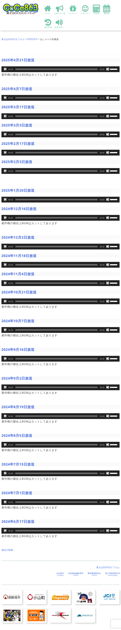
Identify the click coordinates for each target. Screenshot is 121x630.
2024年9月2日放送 (16, 378)
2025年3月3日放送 (16, 125)
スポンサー (85, 10)
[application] (60, 69)
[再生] (5, 69)
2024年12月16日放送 (19, 208)
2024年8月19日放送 (17, 406)
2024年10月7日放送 (17, 320)
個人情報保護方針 (112, 574)
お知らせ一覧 (59, 10)
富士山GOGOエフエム (13, 39)
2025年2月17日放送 (17, 143)
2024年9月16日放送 (17, 349)
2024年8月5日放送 (16, 435)
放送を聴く (59, 23)
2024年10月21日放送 (19, 292)
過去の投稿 (7, 550)
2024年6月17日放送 (17, 521)
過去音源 (48, 23)
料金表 (96, 10)
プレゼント (73, 10)
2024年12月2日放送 (17, 237)
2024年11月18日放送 (19, 255)
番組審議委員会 (94, 574)
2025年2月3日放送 (16, 161)
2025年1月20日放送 (17, 190)
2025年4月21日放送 (17, 60)
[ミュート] (107, 69)
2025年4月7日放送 (16, 88)
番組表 (106, 10)
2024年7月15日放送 (17, 464)
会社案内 (60, 574)
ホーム (47, 10)
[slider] (56, 69)
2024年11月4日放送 (17, 273)
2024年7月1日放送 (16, 492)
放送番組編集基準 (75, 574)
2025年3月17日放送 (17, 106)
